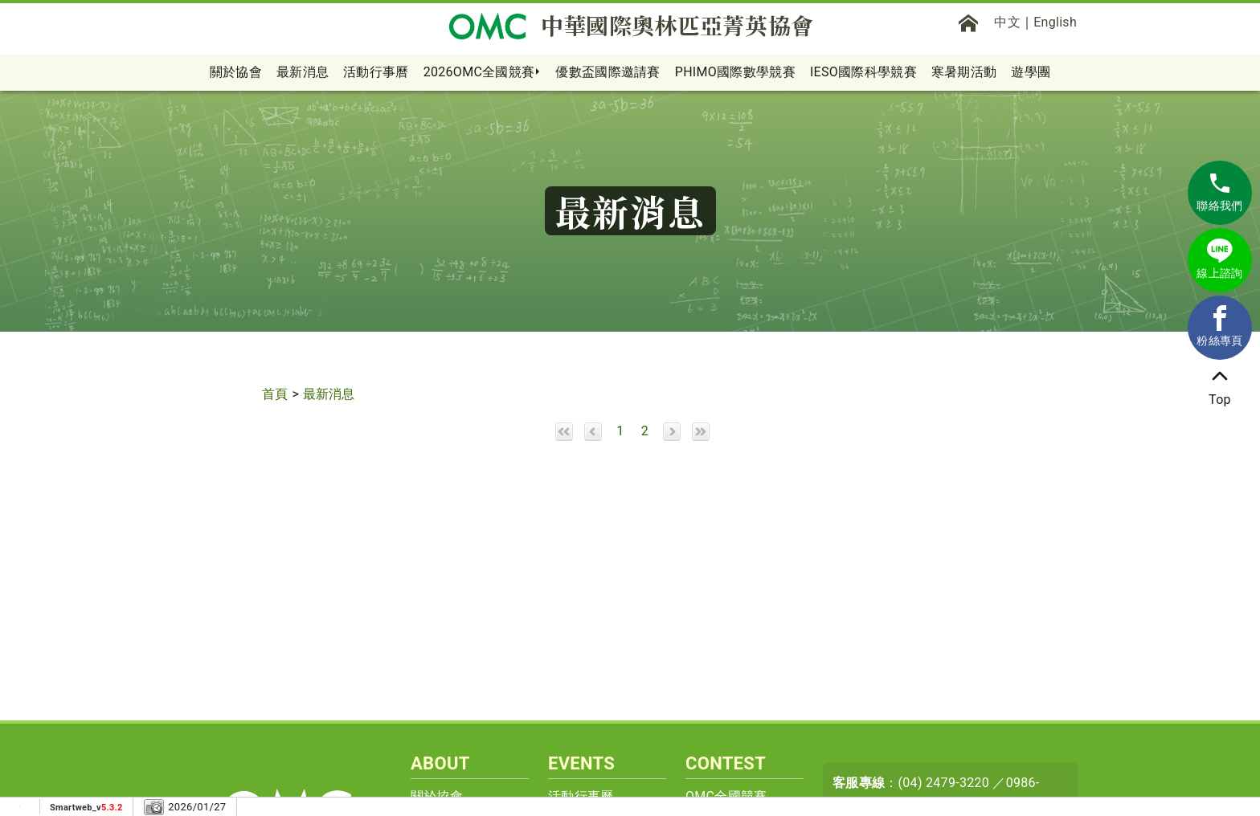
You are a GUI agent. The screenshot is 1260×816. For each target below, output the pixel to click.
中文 (1007, 22)
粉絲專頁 (1219, 326)
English (1055, 22)
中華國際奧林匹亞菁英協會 (630, 25)
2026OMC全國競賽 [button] (479, 72)
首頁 (275, 394)
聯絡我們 (1219, 191)
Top (1220, 385)
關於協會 (236, 72)
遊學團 (1030, 72)
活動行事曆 (376, 72)
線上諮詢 (1219, 258)
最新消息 (302, 72)
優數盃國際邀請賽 (607, 72)
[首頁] (968, 22)
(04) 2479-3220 (944, 782)
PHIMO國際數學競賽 (735, 72)
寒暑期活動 (964, 72)
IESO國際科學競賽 (863, 72)
